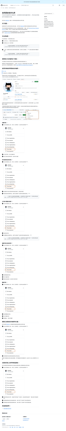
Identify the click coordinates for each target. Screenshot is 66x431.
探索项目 (6, 7)
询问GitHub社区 (26, 418)
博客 (23, 427)
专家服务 (20, 427)
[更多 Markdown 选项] (53, 13)
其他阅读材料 (6, 406)
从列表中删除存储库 (7, 201)
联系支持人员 (25, 420)
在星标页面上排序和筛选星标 (10, 363)
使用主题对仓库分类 (7, 408)
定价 (17, 427)
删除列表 (4, 282)
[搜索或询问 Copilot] (37, 5)
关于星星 (5, 23)
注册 (63, 5)
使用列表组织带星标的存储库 (10, 68)
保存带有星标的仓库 (12, 7)
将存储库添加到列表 (7, 159)
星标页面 (7, 20)
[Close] (63, 1)
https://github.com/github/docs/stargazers (24, 65)
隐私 (12, 427)
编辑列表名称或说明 (7, 243)
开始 (3, 7)
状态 (15, 427)
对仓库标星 (5, 36)
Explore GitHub (7, 32)
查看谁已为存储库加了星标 (10, 59)
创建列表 (4, 122)
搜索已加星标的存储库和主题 (10, 321)
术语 (10, 427)
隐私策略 (3, 420)
